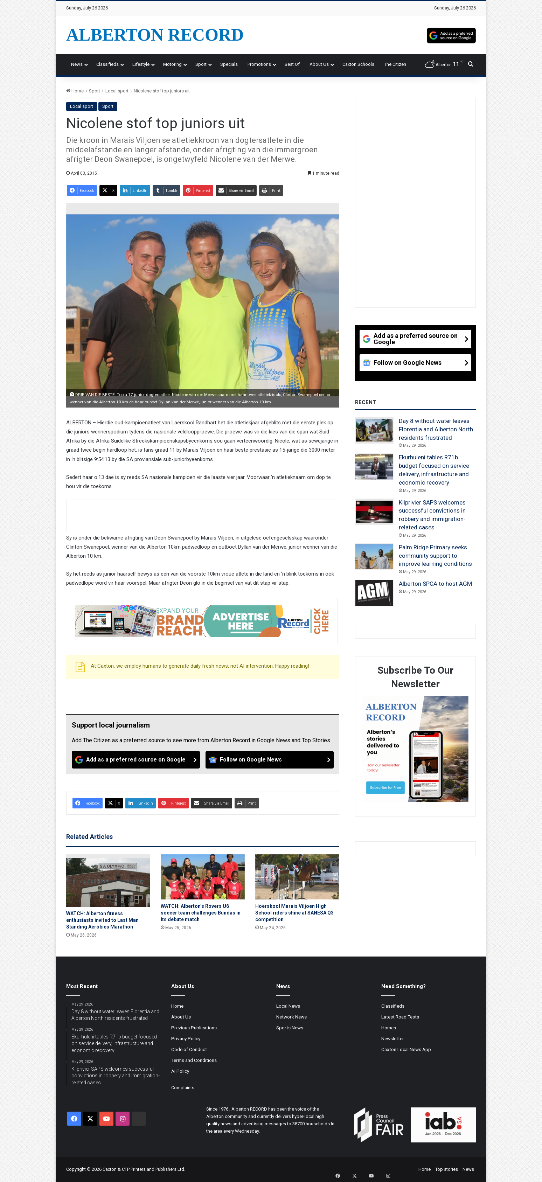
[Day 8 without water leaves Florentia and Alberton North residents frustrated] (374, 430)
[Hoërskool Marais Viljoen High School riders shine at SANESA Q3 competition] (297, 877)
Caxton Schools (358, 64)
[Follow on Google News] (270, 760)
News (77, 64)
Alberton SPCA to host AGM (435, 583)
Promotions (259, 64)
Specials (229, 64)
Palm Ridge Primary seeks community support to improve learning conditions (435, 556)
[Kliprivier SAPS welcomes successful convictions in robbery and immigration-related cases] (374, 512)
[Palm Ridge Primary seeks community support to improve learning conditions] (374, 556)
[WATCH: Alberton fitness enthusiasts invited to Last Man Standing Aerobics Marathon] (108, 880)
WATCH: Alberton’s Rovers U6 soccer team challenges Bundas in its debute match (201, 912)
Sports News (289, 1027)
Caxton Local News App (406, 1049)
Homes (388, 1027)
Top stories (446, 1169)
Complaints (182, 1087)
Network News (291, 1017)
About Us (319, 64)
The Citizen (395, 64)
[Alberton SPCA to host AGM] (374, 593)
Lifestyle (141, 64)
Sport (201, 64)
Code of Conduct (189, 1049)
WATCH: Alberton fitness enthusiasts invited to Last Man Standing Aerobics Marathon (102, 920)
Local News (288, 1006)
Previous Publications (194, 1027)
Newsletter (392, 1038)
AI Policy (180, 1071)
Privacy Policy (185, 1038)
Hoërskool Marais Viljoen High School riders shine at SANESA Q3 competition (294, 912)
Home (75, 90)
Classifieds (107, 64)
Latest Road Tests (400, 1017)
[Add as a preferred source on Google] (451, 34)
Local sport (116, 90)
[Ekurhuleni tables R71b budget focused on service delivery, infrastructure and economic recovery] (374, 466)
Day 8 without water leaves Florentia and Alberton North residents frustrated (436, 429)
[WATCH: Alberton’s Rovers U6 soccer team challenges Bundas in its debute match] (203, 877)
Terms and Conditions (194, 1060)
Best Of (292, 64)
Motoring (172, 64)
